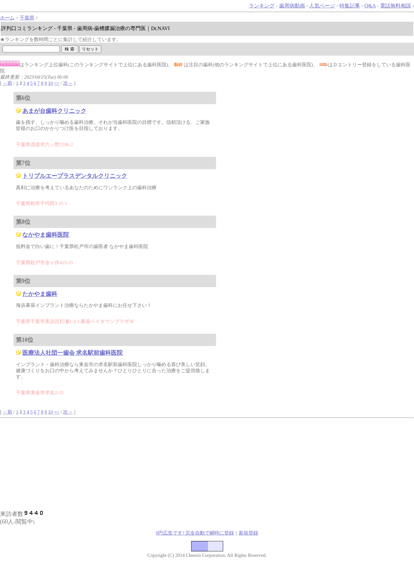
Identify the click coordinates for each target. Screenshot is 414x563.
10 (50, 83)
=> (57, 83)
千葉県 (27, 17)
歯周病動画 (292, 5)
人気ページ (322, 5)
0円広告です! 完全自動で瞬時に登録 (195, 533)
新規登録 (248, 533)
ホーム (7, 17)
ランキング (262, 5)
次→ (68, 83)
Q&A (370, 5)
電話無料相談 (395, 5)
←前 (8, 83)
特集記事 (349, 5)
